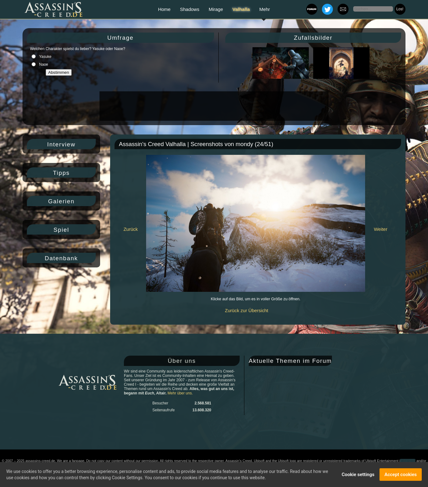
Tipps (61, 173)
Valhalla (241, 9)
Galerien (61, 201)
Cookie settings (358, 475)
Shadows (189, 9)
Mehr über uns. (180, 393)
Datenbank (61, 258)
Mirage (216, 9)
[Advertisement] (213, 106)
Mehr (264, 9)
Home (164, 9)
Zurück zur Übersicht (246, 310)
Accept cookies (401, 475)
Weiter (380, 229)
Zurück (131, 229)
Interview (61, 144)
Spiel (61, 229)
